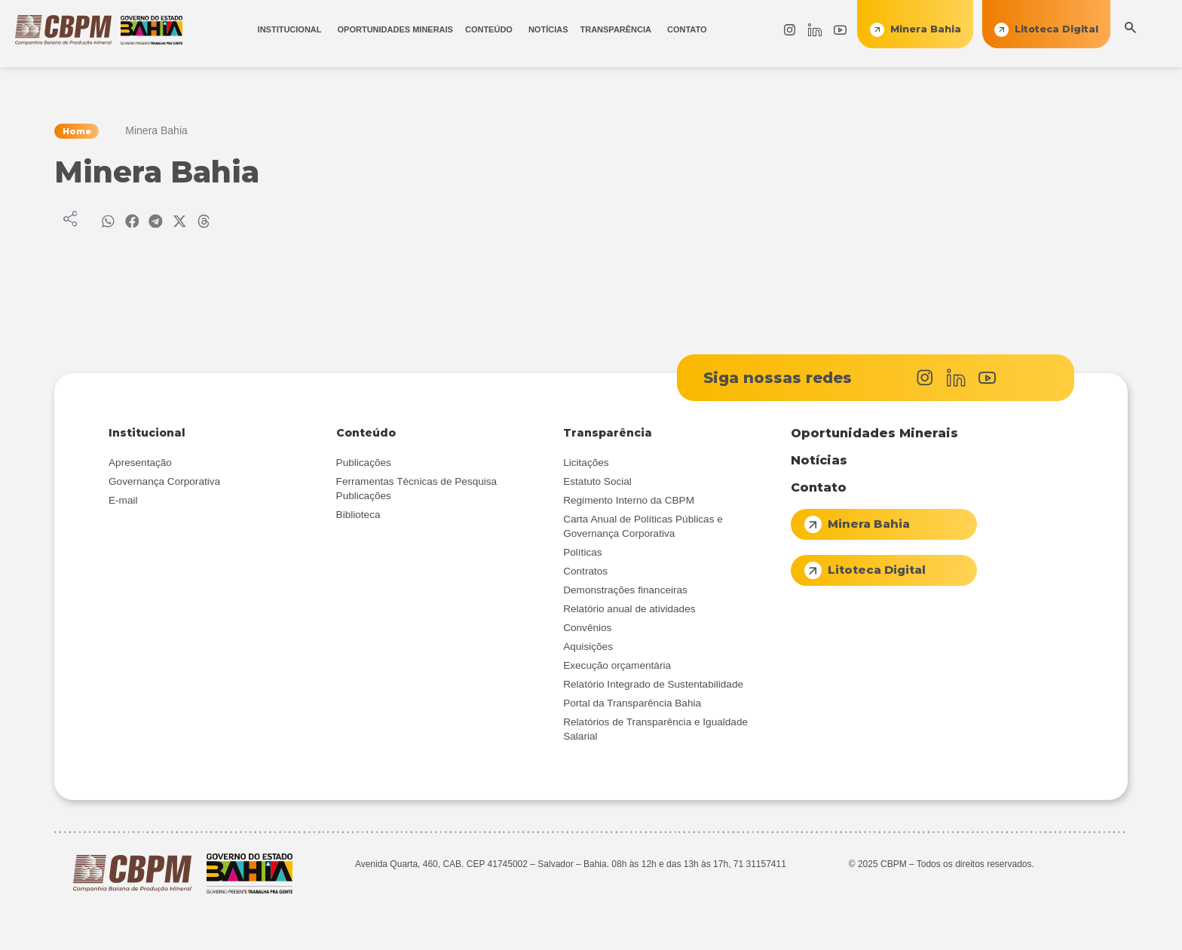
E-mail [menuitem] (123, 502)
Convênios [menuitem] (587, 630)
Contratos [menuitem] (585, 573)
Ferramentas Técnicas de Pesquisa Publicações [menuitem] (417, 491)
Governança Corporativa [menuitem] (164, 483)
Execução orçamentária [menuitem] (617, 667)
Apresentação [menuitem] (140, 464)
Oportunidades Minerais (874, 435)
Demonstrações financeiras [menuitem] (625, 592)
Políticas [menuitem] (582, 554)
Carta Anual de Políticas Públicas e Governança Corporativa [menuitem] (643, 528)
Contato (819, 490)
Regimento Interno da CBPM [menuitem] (628, 502)
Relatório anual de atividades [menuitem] (629, 611)
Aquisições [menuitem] (588, 648)
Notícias (819, 462)
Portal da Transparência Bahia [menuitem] (632, 705)
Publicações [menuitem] (363, 464)
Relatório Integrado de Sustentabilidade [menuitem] (653, 686)
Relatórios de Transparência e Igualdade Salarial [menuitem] (655, 731)
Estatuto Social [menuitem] (597, 483)
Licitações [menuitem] (585, 464)
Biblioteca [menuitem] (358, 516)
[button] (108, 222)
